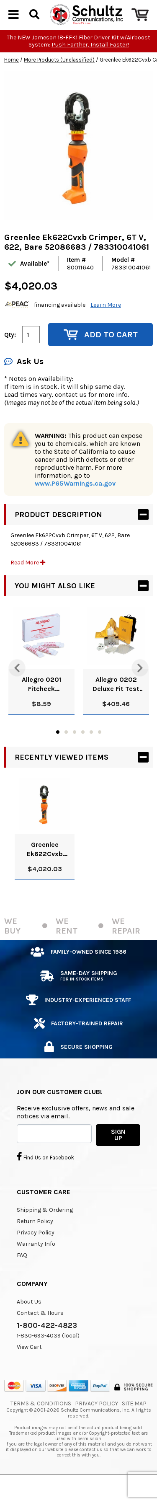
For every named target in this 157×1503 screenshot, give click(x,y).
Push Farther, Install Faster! (90, 64)
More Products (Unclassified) (59, 80)
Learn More (105, 325)
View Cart (29, 1367)
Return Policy (35, 1241)
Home (11, 80)
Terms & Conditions (40, 1423)
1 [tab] (57, 752)
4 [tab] (83, 752)
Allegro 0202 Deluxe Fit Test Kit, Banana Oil (116, 705)
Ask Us (24, 381)
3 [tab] (74, 752)
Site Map (134, 1423)
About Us (29, 1321)
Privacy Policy (35, 1252)
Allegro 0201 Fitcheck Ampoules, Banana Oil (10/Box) (41, 705)
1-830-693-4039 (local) (48, 1355)
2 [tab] (66, 752)
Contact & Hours (40, 1333)
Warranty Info (36, 1264)
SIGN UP (118, 1155)
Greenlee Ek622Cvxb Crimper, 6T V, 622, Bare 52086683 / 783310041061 (44, 870)
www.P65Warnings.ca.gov (75, 503)
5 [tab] (91, 752)
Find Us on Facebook (45, 1176)
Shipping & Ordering (45, 1230)
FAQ (22, 1275)
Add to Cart (101, 354)
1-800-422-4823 (47, 1345)
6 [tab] (99, 752)
